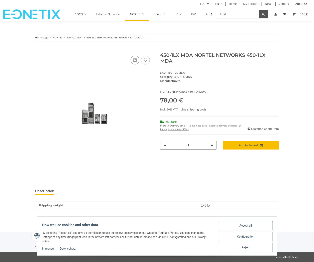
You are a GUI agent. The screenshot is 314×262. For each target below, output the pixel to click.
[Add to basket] (38, 50)
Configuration (244, 237)
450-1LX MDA (183, 77)
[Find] (238, 14)
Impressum (50, 249)
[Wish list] (284, 14)
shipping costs (196, 109)
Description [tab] (44, 191)
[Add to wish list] (145, 60)
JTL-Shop (293, 257)
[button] (275, 14)
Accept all (244, 227)
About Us (301, 4)
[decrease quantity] (164, 145)
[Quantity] (188, 145)
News (268, 4)
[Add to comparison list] (135, 60)
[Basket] (300, 14)
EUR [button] (202, 4)
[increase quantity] (211, 145)
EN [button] (217, 4)
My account (251, 4)
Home (233, 4)
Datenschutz (69, 249)
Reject (244, 247)
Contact (284, 4)
